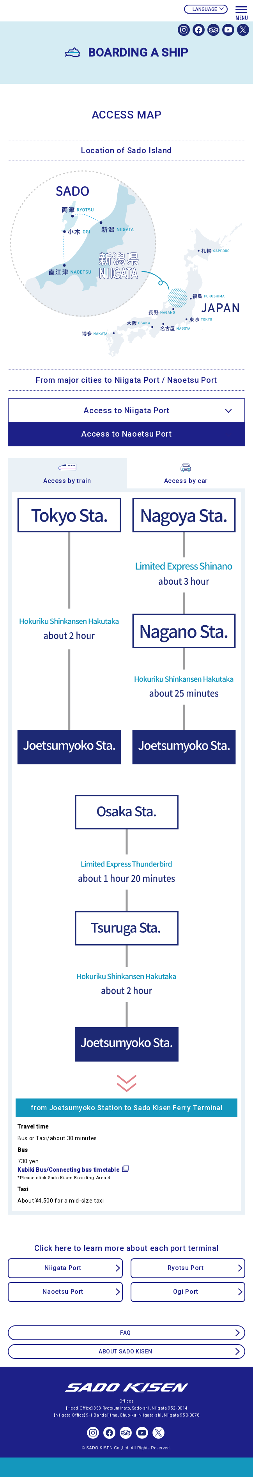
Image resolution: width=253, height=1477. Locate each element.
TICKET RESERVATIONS (126, 1467)
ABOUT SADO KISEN (125, 1351)
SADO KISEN (127, 1388)
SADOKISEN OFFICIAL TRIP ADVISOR (213, 30)
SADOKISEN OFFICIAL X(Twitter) (243, 30)
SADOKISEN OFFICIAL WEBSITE (60, 26)
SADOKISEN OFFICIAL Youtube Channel (228, 30)
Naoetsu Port (62, 1291)
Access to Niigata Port (126, 410)
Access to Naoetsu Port (126, 434)
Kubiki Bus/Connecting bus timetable (68, 1170)
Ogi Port (185, 1291)
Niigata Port (62, 1268)
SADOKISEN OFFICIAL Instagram (184, 30)
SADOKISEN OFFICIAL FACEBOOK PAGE (199, 30)
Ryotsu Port (186, 1268)
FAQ (125, 1333)
